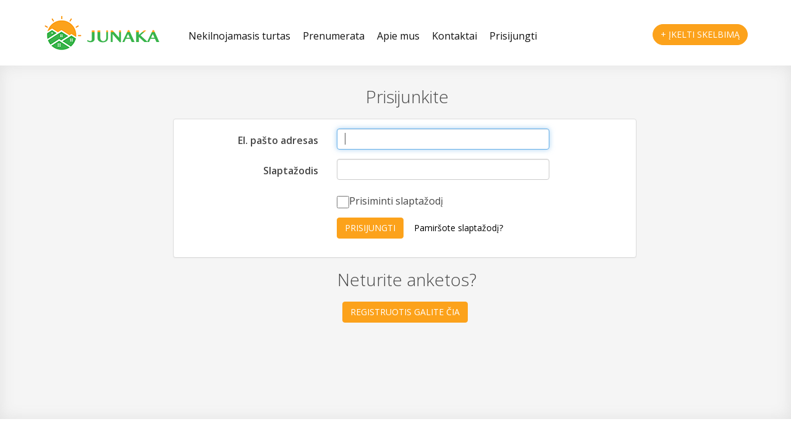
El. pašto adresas (278, 140)
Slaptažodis (290, 170)
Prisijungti (513, 36)
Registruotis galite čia (405, 312)
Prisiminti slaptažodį (390, 201)
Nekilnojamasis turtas (239, 36)
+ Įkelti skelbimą (700, 34)
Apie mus (398, 36)
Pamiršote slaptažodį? (458, 228)
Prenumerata (334, 36)
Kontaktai (454, 36)
